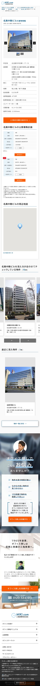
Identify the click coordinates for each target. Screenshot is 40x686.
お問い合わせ (7, 647)
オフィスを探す (8, 623)
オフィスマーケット (9, 640)
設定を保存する (20, 682)
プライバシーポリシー (10, 657)
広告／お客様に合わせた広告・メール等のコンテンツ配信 (19, 678)
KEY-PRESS (7, 650)
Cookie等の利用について (17, 667)
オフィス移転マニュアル (10, 629)
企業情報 (6, 635)
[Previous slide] (12, 341)
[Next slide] (28, 341)
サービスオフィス (8, 654)
